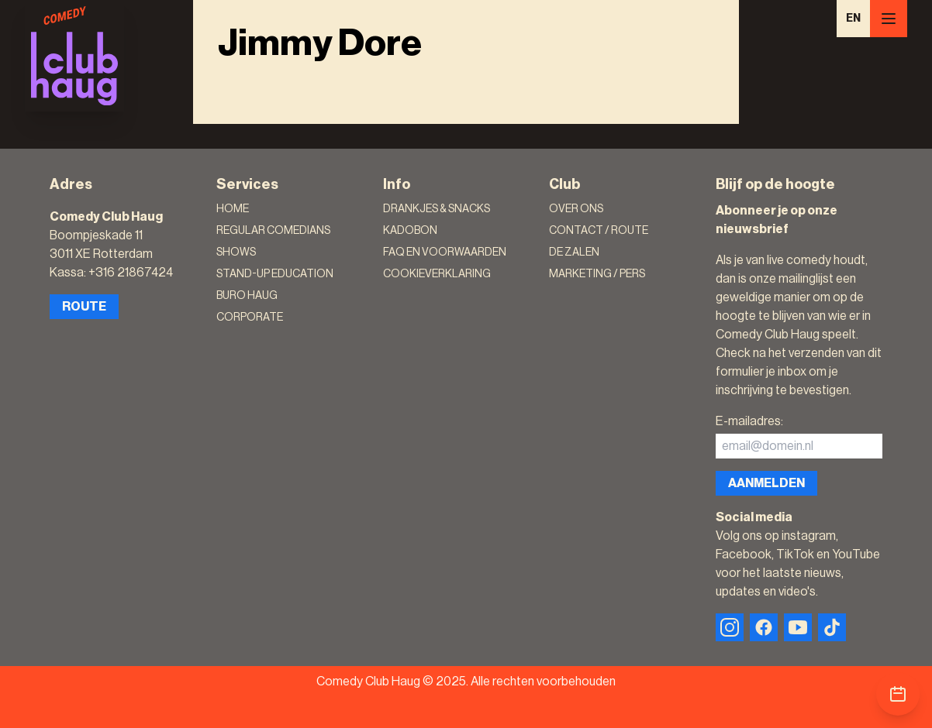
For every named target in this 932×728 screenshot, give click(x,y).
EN (853, 18)
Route (84, 306)
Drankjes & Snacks (436, 209)
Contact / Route (598, 230)
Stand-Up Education (274, 274)
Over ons (576, 209)
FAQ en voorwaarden (444, 252)
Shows (236, 252)
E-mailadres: (749, 421)
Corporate (249, 317)
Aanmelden (766, 483)
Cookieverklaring (437, 274)
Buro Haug (247, 295)
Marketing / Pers (597, 274)
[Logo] (74, 55)
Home (232, 209)
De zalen (574, 252)
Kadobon (410, 230)
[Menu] (888, 18)
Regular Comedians (273, 230)
